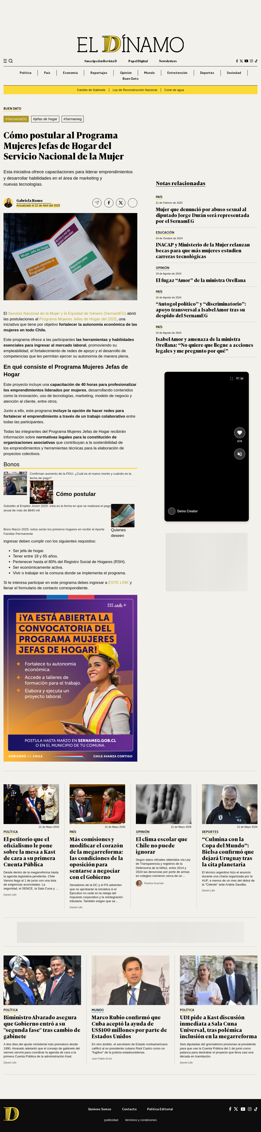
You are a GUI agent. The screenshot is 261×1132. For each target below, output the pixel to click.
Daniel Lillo (10, 894)
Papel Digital (138, 61)
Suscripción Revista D (100, 61)
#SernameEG (16, 119)
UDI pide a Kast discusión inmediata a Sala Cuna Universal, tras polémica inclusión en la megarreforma (218, 1026)
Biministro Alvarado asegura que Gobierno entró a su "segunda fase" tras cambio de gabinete (42, 1026)
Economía (70, 73)
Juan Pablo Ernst (102, 1058)
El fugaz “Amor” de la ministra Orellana (201, 279)
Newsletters (168, 61)
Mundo (149, 73)
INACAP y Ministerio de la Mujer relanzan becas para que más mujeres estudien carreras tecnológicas (203, 250)
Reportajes (98, 73)
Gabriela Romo (29, 200)
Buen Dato (130, 78)
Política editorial (160, 1109)
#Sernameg (72, 119)
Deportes (207, 73)
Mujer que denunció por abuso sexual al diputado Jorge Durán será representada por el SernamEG (202, 214)
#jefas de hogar (45, 119)
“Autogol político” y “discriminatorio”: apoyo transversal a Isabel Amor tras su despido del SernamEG (201, 309)
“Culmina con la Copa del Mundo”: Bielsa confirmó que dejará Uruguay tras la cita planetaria (228, 851)
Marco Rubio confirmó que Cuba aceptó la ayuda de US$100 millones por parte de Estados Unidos (129, 1026)
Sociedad (234, 73)
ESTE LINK (118, 582)
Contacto (129, 1109)
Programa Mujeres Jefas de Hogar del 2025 (78, 319)
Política (25, 73)
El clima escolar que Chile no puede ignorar (161, 845)
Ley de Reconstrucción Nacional (135, 90)
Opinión (126, 73)
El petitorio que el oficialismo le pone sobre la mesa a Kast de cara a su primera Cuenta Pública (29, 851)
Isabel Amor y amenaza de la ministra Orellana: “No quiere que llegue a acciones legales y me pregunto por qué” (204, 344)
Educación (165, 232)
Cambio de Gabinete (91, 90)
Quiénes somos (99, 1109)
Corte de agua (174, 90)
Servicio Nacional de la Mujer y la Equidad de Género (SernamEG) (67, 313)
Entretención (177, 73)
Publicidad (111, 1120)
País (47, 73)
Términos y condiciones (141, 1120)
